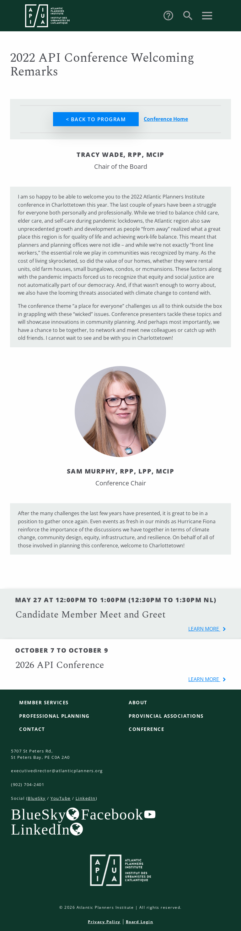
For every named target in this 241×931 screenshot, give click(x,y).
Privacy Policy (104, 921)
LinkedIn (86, 798)
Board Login (139, 921)
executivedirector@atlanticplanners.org (57, 770)
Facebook (112, 814)
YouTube (61, 798)
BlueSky (37, 798)
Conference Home (166, 119)
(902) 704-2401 (27, 784)
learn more (204, 628)
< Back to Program (96, 119)
